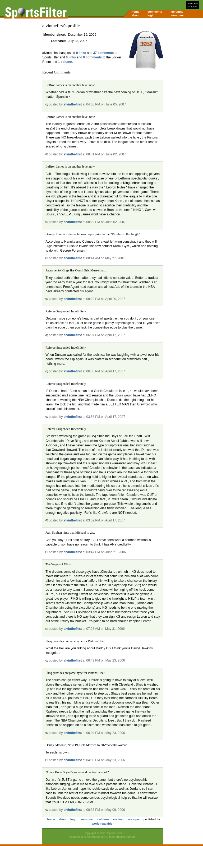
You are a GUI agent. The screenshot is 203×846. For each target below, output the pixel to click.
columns (177, 11)
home (135, 11)
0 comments (92, 57)
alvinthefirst (73, 104)
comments (154, 11)
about (136, 15)
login (150, 15)
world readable (102, 823)
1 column (65, 62)
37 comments (103, 53)
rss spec (134, 819)
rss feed (118, 819)
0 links (81, 53)
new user (177, 15)
